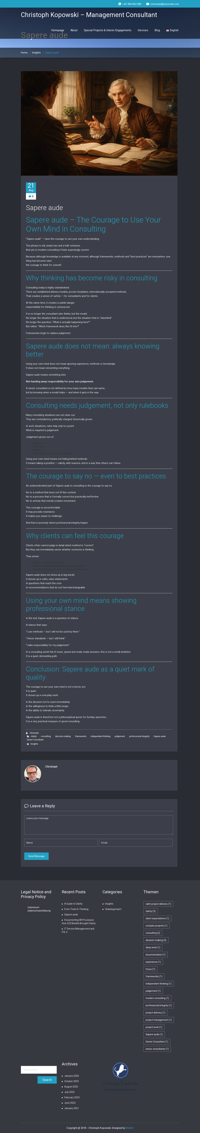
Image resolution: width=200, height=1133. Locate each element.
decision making (63, 736)
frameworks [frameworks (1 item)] (154, 976)
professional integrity (139, 736)
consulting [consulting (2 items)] (153, 933)
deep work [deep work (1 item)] (153, 947)
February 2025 (72, 1097)
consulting (46, 736)
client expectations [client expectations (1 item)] (157, 918)
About (74, 30)
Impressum (33, 907)
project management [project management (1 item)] (159, 1020)
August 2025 (71, 1086)
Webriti (130, 1127)
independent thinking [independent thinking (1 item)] (159, 983)
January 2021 (71, 1108)
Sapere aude (44, 208)
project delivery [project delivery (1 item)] (155, 1012)
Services (143, 30)
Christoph (32, 733)
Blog (157, 30)
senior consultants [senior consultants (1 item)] (157, 1049)
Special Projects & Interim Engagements (107, 30)
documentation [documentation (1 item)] (155, 954)
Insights (36, 52)
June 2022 (70, 1102)
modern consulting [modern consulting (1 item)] (157, 998)
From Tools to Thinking (76, 909)
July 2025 (69, 1092)
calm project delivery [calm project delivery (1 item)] (158, 904)
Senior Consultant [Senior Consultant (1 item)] (157, 1041)
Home (24, 52)
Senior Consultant (35, 740)
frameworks (80, 736)
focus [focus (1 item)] (150, 969)
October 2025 (71, 1081)
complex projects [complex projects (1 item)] (156, 925)
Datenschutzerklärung (39, 910)
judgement (120, 736)
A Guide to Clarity (73, 903)
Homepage (57, 30)
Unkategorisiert (113, 909)
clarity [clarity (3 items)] (151, 911)
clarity (34, 736)
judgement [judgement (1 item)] (153, 991)
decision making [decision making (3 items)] (156, 940)
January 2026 (71, 1076)
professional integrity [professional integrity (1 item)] (159, 1005)
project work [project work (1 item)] (154, 1027)
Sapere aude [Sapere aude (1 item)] (154, 1034)
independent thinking (100, 736)
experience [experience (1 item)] (153, 962)
